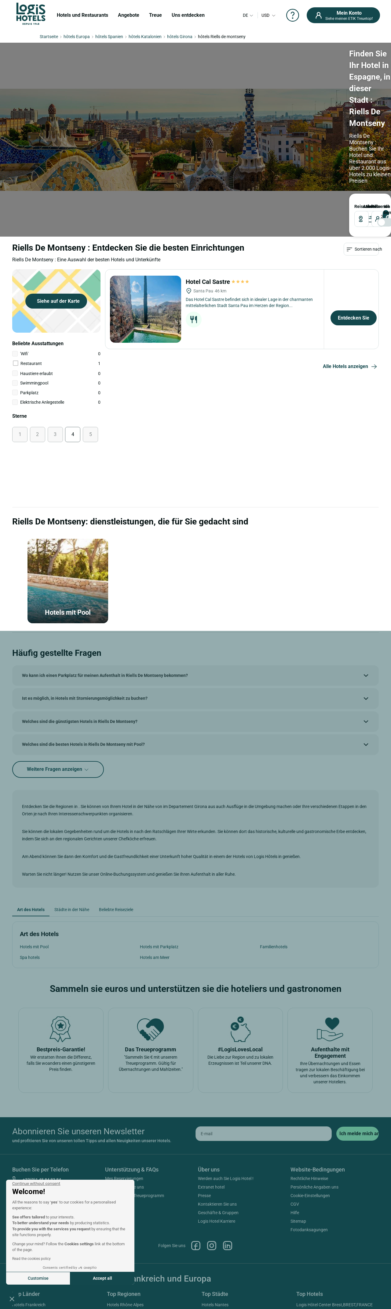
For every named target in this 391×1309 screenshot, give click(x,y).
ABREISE (165, 103)
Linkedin (227, 1153)
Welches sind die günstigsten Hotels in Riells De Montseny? (79, 629)
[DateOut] (175, 116)
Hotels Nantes (215, 1212)
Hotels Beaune (215, 1238)
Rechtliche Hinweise (309, 1086)
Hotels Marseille (217, 1221)
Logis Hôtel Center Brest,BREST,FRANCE (334, 1212)
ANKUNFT (130, 103)
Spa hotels (30, 865)
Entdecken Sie (353, 226)
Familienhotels (273, 854)
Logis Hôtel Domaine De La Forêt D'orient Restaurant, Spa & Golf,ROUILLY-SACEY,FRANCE (334, 1252)
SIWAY (264, 1288)
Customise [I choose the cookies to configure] (38, 1278)
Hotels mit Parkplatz (159, 854)
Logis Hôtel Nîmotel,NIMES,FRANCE (330, 1238)
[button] (12, 1298)
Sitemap (298, 1129)
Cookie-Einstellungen (310, 1103)
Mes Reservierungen (124, 1086)
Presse (204, 1103)
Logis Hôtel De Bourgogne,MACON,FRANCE (337, 1221)
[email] (264, 1041)
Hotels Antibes (215, 1229)
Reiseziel (58, 103)
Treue (155, 15)
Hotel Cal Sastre (218, 190)
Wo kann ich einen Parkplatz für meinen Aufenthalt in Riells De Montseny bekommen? (105, 583)
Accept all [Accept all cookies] (102, 1278)
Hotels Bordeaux (217, 1255)
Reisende (206, 103)
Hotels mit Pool (34, 854)
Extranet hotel (211, 1095)
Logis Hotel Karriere (216, 1129)
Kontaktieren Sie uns (124, 1095)
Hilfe (295, 1120)
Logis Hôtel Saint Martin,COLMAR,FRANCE (336, 1229)
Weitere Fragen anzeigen (58, 677)
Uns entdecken (188, 15)
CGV (295, 1112)
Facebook (195, 1153)
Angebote (128, 15)
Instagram (211, 1153)
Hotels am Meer (155, 865)
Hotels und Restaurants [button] (82, 15)
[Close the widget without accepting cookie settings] (36, 1184)
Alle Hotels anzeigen (351, 275)
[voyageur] (220, 116)
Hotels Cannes (215, 1246)
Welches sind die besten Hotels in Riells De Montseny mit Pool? (83, 652)
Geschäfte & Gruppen (218, 1120)
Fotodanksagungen (309, 1137)
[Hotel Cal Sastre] (145, 217)
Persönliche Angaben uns (314, 1095)
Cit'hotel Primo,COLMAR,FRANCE (327, 1267)
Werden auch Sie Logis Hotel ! (226, 1086)
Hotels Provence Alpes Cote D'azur (139, 1221)
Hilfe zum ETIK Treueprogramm (134, 1103)
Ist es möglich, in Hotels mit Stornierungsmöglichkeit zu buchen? (85, 606)
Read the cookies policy (31, 1259)
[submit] (357, 1042)
